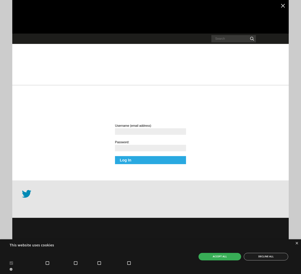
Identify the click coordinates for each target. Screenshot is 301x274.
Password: (122, 142)
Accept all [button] (220, 256)
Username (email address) (133, 125)
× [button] (296, 243)
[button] (101, 269)
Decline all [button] (266, 256)
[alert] (150, 256)
